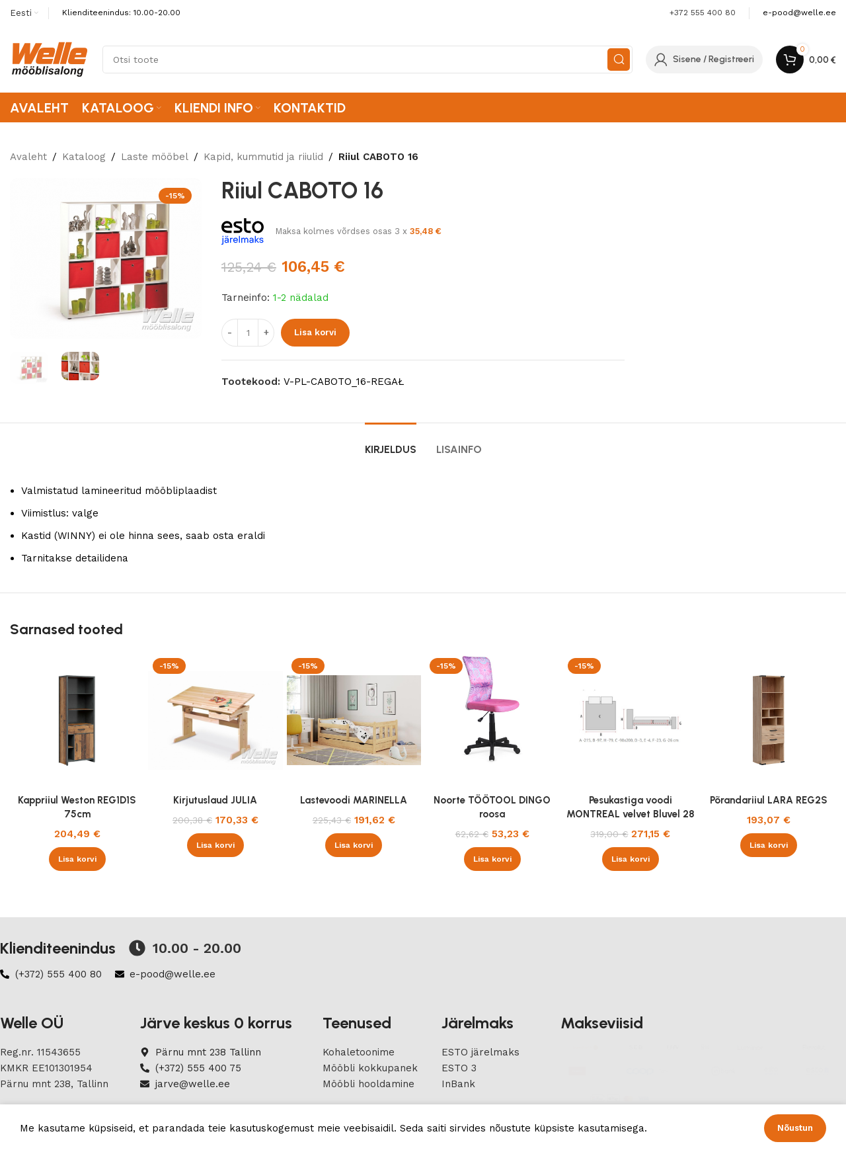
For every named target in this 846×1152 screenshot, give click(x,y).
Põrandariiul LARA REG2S (768, 800)
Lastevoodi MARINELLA (353, 800)
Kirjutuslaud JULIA (215, 800)
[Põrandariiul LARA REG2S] (769, 720)
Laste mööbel (154, 157)
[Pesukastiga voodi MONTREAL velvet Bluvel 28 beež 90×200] (630, 720)
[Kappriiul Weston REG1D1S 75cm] (77, 720)
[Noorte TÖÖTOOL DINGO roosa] (492, 720)
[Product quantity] (248, 333)
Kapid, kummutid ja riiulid (263, 157)
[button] (77, 859)
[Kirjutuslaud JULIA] (215, 720)
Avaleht (28, 157)
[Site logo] (49, 59)
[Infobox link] (799, 13)
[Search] (367, 59)
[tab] (390, 443)
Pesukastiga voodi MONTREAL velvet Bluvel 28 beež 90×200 (630, 814)
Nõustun (795, 1128)
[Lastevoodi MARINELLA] (354, 720)
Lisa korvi (315, 332)
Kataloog (84, 157)
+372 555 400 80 (703, 12)
